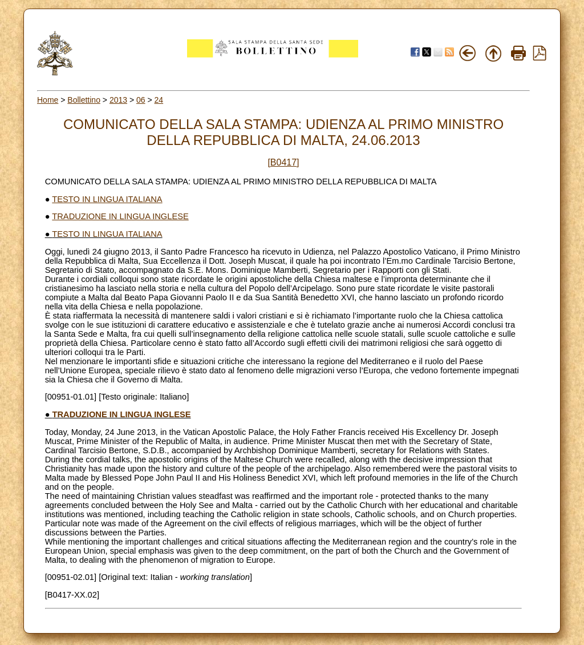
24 (159, 99)
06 (140, 99)
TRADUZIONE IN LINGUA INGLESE (120, 216)
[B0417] (283, 162)
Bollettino (83, 99)
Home (47, 99)
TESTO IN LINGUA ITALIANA (107, 199)
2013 (118, 99)
